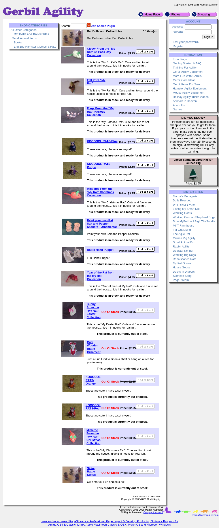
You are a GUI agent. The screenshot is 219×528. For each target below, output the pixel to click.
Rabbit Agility (181, 246)
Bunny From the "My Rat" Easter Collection (93, 310)
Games (177, 109)
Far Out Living (182, 229)
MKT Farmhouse (183, 225)
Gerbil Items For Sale (186, 84)
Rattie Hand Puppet (100, 249)
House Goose (182, 267)
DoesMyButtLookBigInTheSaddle (194, 221)
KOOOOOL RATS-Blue (102, 141)
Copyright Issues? (153, 512)
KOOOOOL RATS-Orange (93, 380)
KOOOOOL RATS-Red (93, 406)
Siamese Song (182, 275)
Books (18, 42)
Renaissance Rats (184, 259)
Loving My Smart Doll (186, 208)
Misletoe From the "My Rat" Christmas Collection (94, 436)
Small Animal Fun (184, 242)
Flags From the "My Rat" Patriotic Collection (100, 112)
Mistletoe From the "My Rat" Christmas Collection (100, 192)
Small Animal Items (24, 38)
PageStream (181, 280)
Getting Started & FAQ (187, 63)
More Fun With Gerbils (187, 76)
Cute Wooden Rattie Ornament (93, 347)
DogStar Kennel (183, 250)
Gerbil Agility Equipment (188, 71)
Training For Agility (184, 67)
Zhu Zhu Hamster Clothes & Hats (35, 46)
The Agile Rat (181, 234)
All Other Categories (23, 30)
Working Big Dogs (184, 255)
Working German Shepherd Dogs (194, 217)
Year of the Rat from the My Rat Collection (100, 276)
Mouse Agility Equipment (188, 92)
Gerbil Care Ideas (184, 80)
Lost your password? (186, 42)
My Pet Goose (182, 263)
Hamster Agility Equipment (189, 88)
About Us (179, 105)
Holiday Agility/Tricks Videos (191, 97)
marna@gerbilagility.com (205, 515)
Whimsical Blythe (184, 204)
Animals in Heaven (185, 101)
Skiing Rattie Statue (91, 471)
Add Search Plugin (103, 26)
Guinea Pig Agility (184, 238)
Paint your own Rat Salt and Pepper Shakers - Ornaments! (102, 224)
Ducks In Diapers (184, 271)
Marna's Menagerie (185, 196)
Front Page (180, 59)
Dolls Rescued (182, 200)
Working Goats (182, 213)
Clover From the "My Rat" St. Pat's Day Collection (101, 52)
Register (178, 46)
